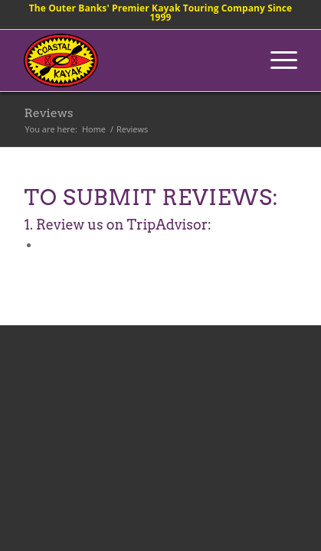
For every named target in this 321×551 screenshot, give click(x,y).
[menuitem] (276, 60)
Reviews (48, 113)
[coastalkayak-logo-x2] (133, 60)
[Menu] (276, 60)
